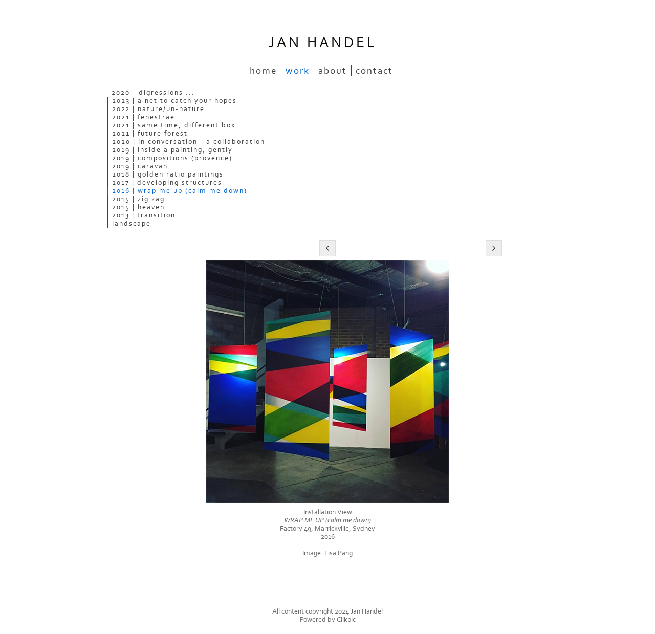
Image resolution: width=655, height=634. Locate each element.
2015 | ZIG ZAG (138, 199)
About (332, 70)
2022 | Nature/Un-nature (158, 109)
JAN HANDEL (323, 42)
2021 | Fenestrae (143, 117)
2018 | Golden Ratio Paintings (168, 174)
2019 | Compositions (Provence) (172, 158)
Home (263, 70)
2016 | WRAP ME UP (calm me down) (179, 191)
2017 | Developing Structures (167, 183)
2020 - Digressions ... (153, 93)
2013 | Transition (144, 215)
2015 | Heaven (138, 207)
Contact (374, 70)
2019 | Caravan (140, 166)
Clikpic (346, 620)
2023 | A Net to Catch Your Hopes (174, 101)
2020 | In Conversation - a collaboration (188, 142)
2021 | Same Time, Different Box (173, 125)
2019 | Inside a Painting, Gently (172, 150)
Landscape (131, 224)
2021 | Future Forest (150, 133)
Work (298, 70)
